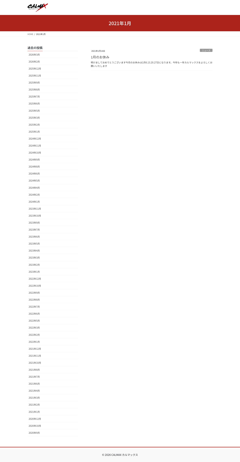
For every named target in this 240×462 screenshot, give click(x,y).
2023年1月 (34, 271)
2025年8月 (34, 89)
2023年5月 (34, 243)
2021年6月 (34, 383)
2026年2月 (34, 61)
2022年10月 (35, 285)
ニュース (206, 50)
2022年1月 (34, 341)
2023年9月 (34, 222)
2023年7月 (34, 229)
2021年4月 (34, 390)
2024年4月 (34, 187)
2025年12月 (35, 68)
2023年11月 (35, 208)
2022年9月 (34, 292)
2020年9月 (34, 432)
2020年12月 (35, 418)
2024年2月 (34, 194)
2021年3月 (34, 397)
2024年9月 (34, 159)
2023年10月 (35, 215)
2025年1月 (34, 131)
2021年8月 (34, 369)
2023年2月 (34, 264)
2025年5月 (34, 110)
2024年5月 (34, 180)
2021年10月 (35, 362)
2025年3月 (34, 117)
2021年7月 (34, 376)
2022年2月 (34, 334)
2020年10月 (35, 425)
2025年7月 (34, 96)
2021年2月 (34, 404)
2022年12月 (35, 278)
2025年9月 (34, 82)
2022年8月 (34, 299)
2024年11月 (35, 145)
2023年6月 (34, 236)
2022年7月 (34, 306)
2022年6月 (34, 313)
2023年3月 (34, 257)
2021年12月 (35, 348)
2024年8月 (34, 166)
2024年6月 (34, 173)
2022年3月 (34, 327)
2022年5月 (34, 320)
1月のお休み (100, 57)
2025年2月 (34, 124)
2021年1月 (34, 411)
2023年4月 (34, 250)
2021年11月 (35, 355)
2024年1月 (34, 201)
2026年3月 (34, 54)
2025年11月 (35, 75)
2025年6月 (34, 103)
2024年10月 (35, 152)
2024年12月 (35, 138)
